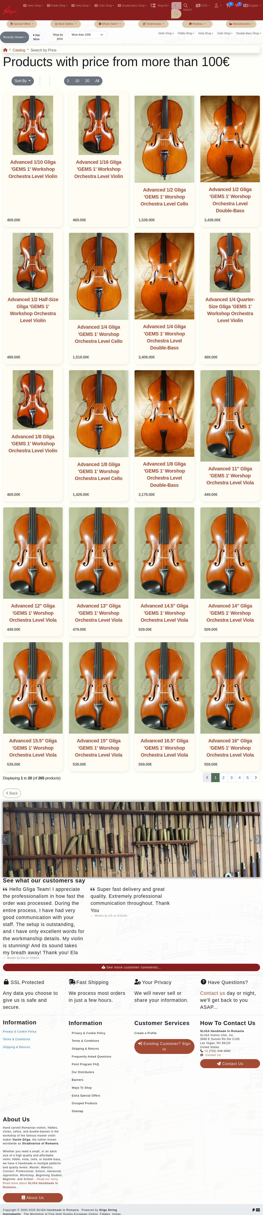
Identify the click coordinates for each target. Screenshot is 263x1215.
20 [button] (87, 81)
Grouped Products (84, 1103)
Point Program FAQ (85, 1064)
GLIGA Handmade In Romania (57, 1210)
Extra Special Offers (86, 1095)
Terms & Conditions (16, 1039)
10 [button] (77, 81)
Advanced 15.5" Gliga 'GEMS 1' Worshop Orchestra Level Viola (33, 748)
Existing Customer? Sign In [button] (164, 1047)
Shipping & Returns (16, 1047)
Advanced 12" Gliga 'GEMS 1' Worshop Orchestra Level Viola (33, 613)
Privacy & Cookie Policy (20, 1031)
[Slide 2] (123, 872)
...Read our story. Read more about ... (31, 1183)
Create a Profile (145, 1033)
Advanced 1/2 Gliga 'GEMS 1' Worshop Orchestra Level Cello (164, 197)
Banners (77, 1079)
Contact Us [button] (230, 1064)
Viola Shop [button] (80, 5)
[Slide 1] (114, 872)
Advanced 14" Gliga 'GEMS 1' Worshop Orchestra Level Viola (230, 613)
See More (36, 37)
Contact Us (213, 1055)
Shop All (158, 5)
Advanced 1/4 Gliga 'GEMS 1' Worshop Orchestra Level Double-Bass (164, 337)
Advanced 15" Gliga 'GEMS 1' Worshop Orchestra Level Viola (98, 748)
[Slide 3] (131, 872)
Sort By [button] (20, 81)
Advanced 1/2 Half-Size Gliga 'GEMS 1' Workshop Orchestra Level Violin (32, 310)
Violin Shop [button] (32, 5)
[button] (203, 6)
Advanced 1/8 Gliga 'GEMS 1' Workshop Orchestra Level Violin (32, 444)
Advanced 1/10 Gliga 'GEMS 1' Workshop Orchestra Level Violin (32, 169)
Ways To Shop (82, 1087)
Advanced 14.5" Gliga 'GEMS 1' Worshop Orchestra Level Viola (164, 613)
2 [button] (68, 81)
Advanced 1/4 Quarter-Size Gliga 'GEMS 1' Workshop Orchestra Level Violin (230, 310)
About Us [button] (33, 1198)
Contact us (212, 993)
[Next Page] (255, 777)
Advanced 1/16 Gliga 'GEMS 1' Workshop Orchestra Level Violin (98, 169)
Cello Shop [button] (103, 5)
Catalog (19, 50)
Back (12, 793)
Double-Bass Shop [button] (131, 5)
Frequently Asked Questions (91, 1056)
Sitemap (77, 1111)
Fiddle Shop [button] (56, 5)
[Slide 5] (148, 872)
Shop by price (58, 36)
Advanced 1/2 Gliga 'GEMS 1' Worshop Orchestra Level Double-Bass (230, 200)
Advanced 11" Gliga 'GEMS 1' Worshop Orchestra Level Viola (230, 476)
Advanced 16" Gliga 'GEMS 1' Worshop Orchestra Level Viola (230, 748)
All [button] (97, 81)
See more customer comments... (131, 967)
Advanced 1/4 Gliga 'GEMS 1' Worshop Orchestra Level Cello (99, 334)
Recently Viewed (13, 37)
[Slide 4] (140, 872)
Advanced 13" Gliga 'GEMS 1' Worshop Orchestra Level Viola (98, 613)
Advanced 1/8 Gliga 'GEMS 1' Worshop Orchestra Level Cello (99, 471)
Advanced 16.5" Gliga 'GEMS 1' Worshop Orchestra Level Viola (164, 748)
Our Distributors (83, 1072)
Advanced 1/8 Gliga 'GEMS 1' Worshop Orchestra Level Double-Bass (164, 474)
